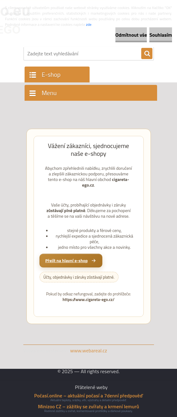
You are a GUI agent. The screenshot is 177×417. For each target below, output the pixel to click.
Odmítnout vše (131, 35)
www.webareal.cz (88, 350)
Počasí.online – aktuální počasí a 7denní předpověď (88, 395)
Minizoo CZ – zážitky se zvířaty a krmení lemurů (88, 406)
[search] (146, 54)
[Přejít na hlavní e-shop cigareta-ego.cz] (71, 260)
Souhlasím (160, 35)
